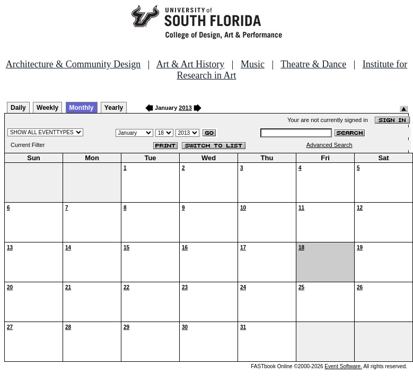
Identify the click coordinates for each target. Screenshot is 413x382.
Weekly (47, 107)
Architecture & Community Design (73, 64)
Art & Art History (190, 64)
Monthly (81, 107)
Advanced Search (329, 145)
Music (253, 64)
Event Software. (343, 366)
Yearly (113, 107)
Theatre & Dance (313, 64)
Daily (18, 107)
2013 (185, 108)
